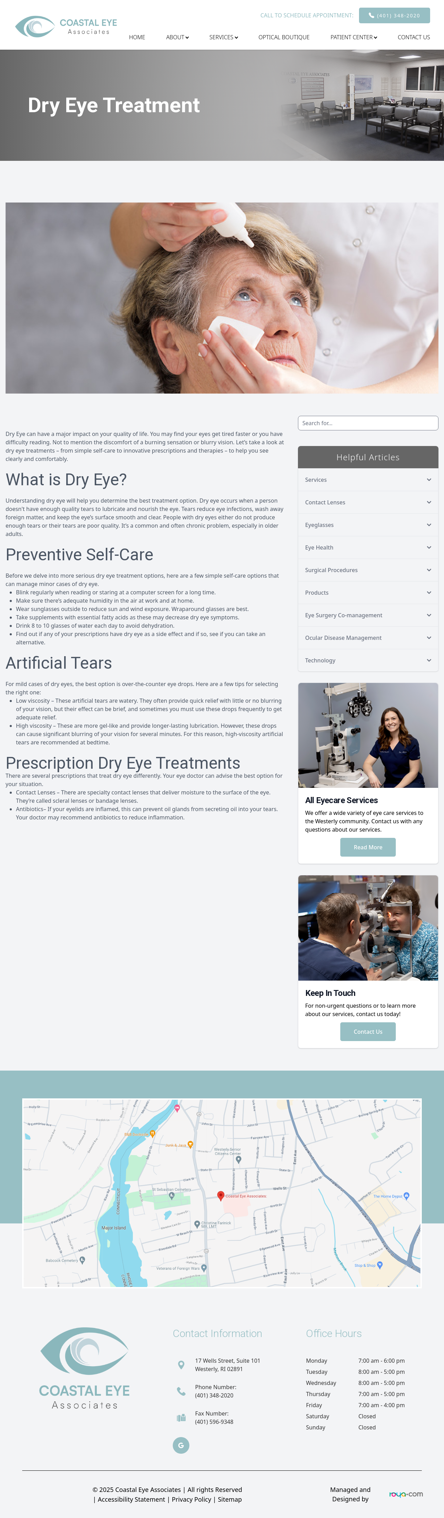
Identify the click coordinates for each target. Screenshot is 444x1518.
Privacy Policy (191, 1499)
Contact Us (414, 37)
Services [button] (224, 37)
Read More (368, 847)
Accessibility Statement (131, 1499)
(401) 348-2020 (398, 15)
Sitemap (230, 1499)
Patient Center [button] (354, 37)
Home (137, 37)
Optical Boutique (283, 37)
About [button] (177, 37)
